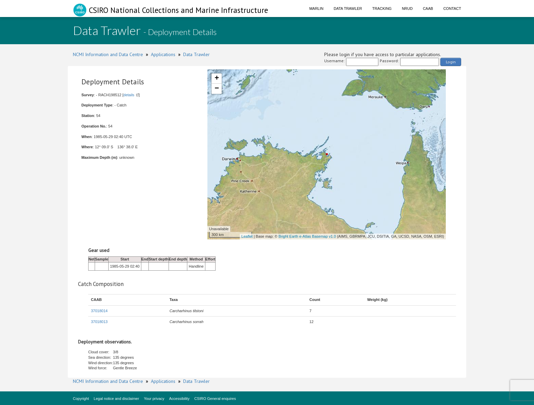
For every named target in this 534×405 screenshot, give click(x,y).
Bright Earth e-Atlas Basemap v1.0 (307, 236)
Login (451, 61)
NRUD (407, 8)
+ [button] (217, 78)
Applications (163, 54)
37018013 (99, 322)
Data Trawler (348, 8)
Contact (452, 8)
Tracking (382, 8)
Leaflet (247, 236)
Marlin (316, 8)
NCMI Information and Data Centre (108, 54)
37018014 (99, 311)
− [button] (217, 89)
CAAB (428, 8)
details (129, 95)
